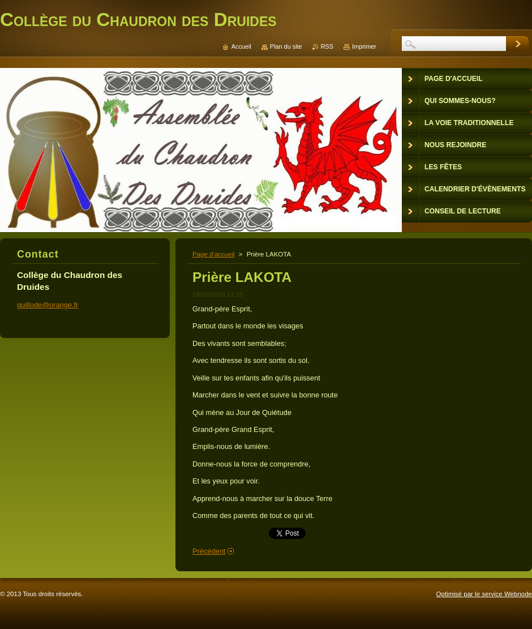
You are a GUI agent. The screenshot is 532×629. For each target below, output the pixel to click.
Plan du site (286, 46)
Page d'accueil (213, 254)
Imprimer (364, 46)
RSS (327, 46)
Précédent (208, 551)
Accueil (241, 46)
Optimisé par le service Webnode (484, 594)
